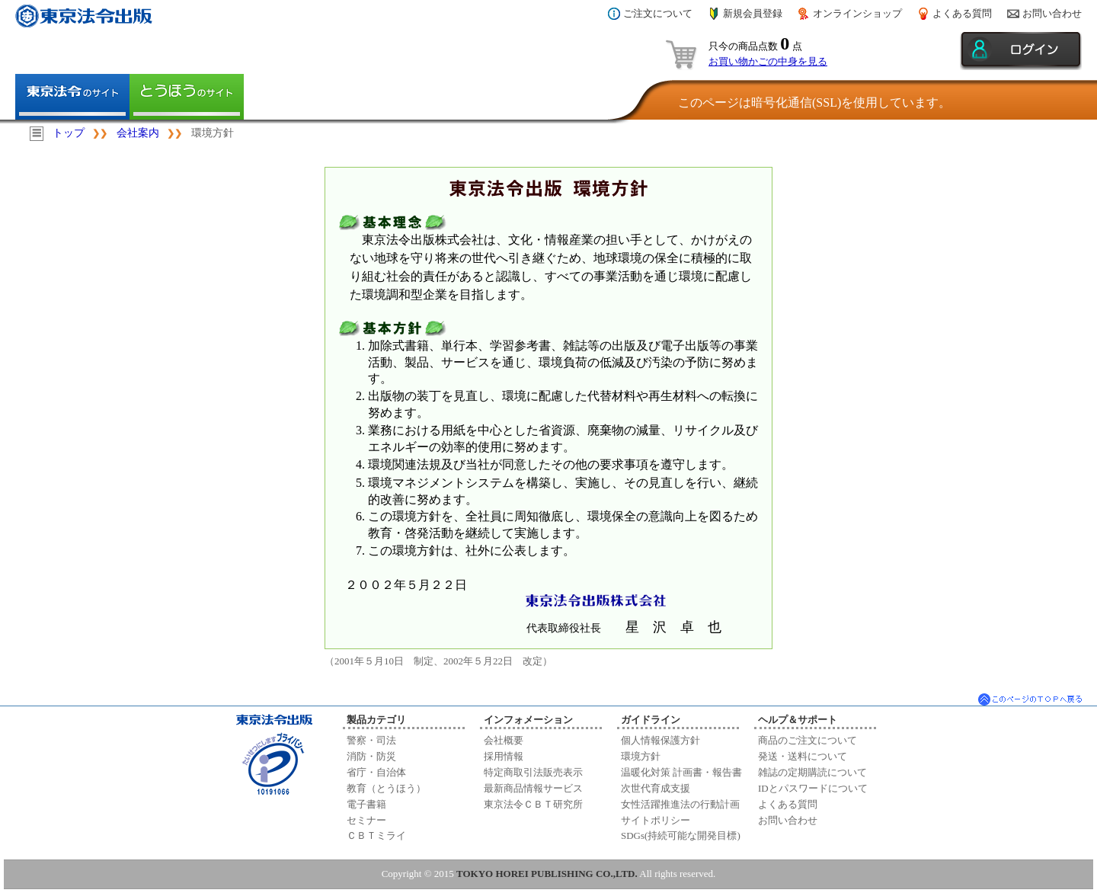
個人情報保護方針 (660, 740)
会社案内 (138, 133)
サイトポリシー (655, 820)
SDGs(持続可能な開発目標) (680, 835)
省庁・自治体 (376, 772)
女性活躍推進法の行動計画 (680, 804)
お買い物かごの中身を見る (767, 61)
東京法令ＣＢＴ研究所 (533, 804)
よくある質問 (962, 13)
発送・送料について (802, 756)
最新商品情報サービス (533, 788)
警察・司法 (371, 740)
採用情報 (503, 756)
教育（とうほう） (386, 788)
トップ (69, 133)
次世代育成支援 (655, 788)
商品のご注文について (807, 740)
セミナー (366, 820)
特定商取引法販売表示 (533, 772)
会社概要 (503, 740)
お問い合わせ (1052, 13)
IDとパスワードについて (813, 788)
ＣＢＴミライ (376, 835)
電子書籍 (366, 804)
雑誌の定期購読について (812, 772)
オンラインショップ (857, 13)
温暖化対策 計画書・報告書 (681, 772)
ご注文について (657, 13)
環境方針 (640, 756)
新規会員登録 (752, 13)
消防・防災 (371, 756)
